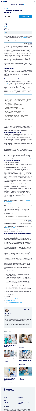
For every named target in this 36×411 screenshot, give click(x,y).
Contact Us (6, 399)
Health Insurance (6, 8)
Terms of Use (20, 399)
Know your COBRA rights (10, 227)
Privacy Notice (20, 397)
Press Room (6, 402)
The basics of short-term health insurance (13, 302)
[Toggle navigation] (34, 2)
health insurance (23, 37)
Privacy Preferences (21, 400)
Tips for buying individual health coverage (22, 158)
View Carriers (25, 16)
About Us (5, 397)
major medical (6, 83)
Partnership (6, 400)
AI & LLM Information (8, 403)
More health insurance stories (11, 304)
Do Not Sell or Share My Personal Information (23, 403)
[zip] (10, 16)
